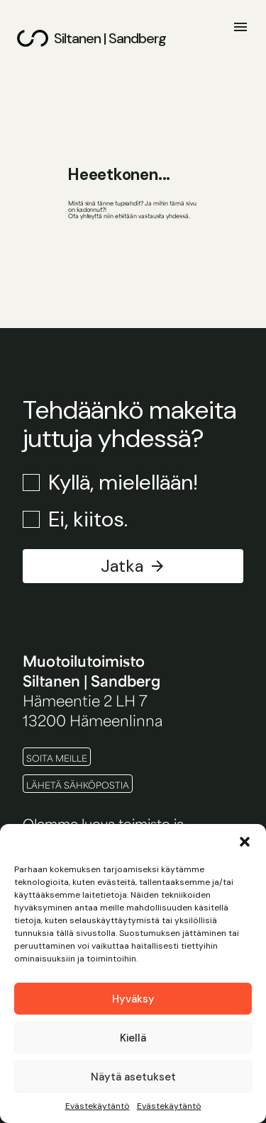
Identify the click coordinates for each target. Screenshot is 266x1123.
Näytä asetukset (133, 1077)
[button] (245, 842)
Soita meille (56, 758)
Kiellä (133, 1038)
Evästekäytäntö (97, 1106)
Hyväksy (133, 999)
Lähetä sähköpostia (77, 785)
